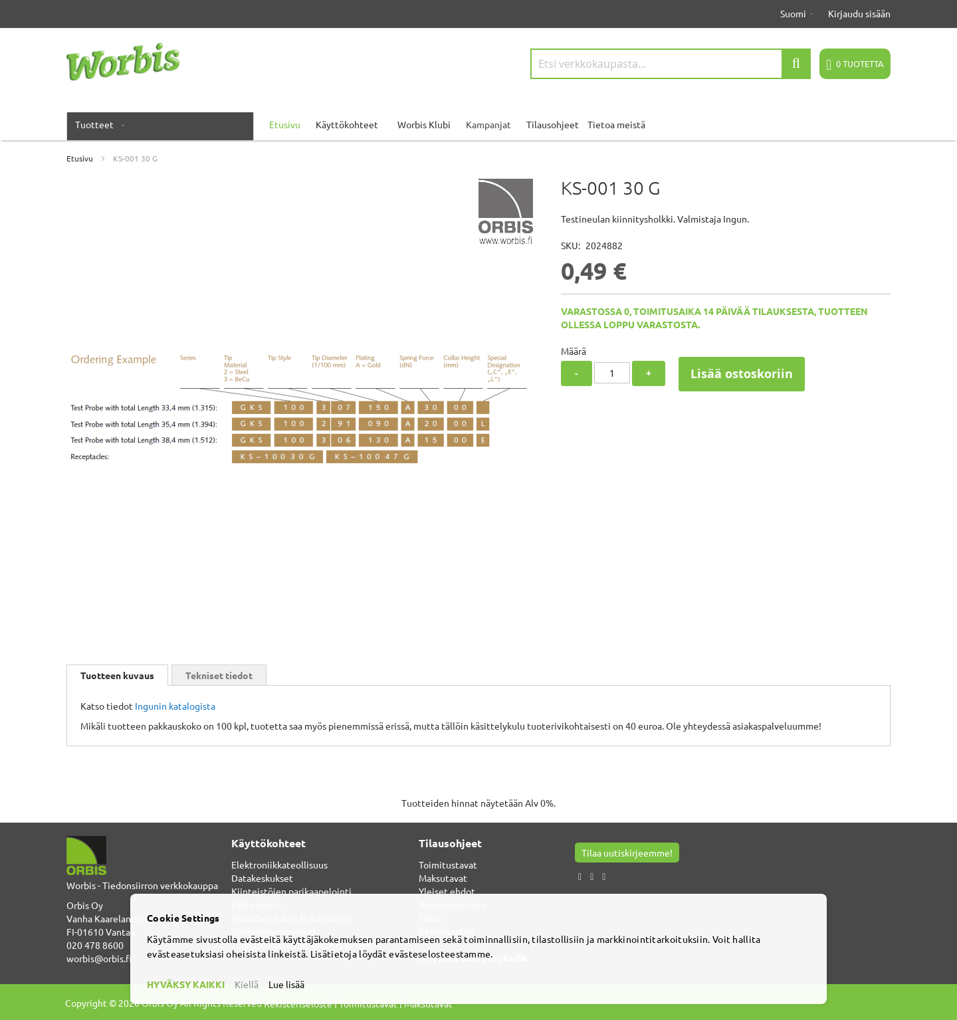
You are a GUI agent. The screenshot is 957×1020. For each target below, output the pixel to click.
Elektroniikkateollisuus (279, 864)
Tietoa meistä (616, 124)
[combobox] (670, 64)
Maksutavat (443, 878)
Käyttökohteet (347, 124)
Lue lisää (286, 984)
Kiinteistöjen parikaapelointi (291, 891)
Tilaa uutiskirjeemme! (627, 853)
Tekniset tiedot (219, 675)
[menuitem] (97, 124)
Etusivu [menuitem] (284, 124)
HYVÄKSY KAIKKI (186, 984)
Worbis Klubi (424, 124)
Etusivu (79, 158)
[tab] (117, 675)
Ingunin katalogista (175, 706)
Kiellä (247, 984)
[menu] (478, 124)
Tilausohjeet (552, 124)
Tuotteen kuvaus (117, 675)
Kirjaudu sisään (859, 13)
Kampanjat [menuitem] (488, 124)
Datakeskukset (262, 878)
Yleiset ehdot (447, 891)
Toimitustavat (448, 864)
